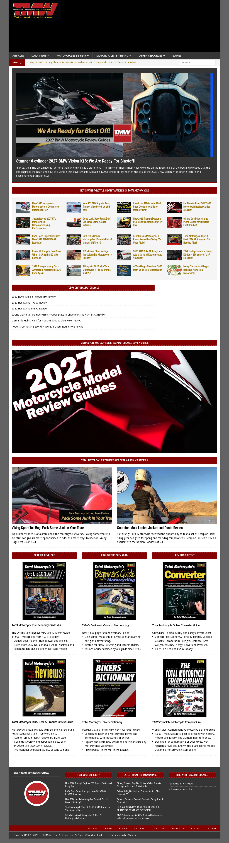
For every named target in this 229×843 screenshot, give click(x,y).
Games (176, 55)
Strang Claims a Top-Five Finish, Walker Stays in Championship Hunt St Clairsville (58, 314)
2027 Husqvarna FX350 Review (29, 308)
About (108, 828)
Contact (196, 828)
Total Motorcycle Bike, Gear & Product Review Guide (42, 722)
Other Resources (150, 55)
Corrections (158, 828)
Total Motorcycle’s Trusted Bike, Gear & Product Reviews (114, 460)
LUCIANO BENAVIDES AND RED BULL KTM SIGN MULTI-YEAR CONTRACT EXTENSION (138, 808)
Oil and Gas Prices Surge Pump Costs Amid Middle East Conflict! (196, 222)
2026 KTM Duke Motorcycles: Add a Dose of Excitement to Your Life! (147, 254)
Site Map (212, 828)
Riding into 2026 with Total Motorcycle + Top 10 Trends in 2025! (97, 269)
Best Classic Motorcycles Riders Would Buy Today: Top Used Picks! (147, 239)
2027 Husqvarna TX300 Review (29, 302)
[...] (47, 175)
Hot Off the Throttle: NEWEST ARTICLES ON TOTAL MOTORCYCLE (114, 190)
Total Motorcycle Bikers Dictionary (102, 722)
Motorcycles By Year (71, 55)
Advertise (93, 828)
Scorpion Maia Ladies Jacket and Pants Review (150, 528)
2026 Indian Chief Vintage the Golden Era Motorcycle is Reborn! (97, 254)
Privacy (123, 828)
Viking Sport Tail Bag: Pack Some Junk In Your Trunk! (48, 528)
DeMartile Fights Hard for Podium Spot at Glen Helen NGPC (46, 320)
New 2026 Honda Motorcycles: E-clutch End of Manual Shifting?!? (97, 239)
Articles (18, 55)
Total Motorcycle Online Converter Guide (176, 625)
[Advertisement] (141, 27)
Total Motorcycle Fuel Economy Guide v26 (36, 625)
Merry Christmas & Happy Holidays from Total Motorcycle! (196, 269)
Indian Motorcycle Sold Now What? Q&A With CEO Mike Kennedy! (46, 254)
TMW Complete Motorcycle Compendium (176, 722)
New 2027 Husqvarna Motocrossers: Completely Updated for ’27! (45, 206)
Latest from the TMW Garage (140, 775)
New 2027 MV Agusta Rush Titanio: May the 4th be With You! (96, 206)
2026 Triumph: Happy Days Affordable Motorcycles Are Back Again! (46, 269)
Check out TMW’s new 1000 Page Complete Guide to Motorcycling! (147, 206)
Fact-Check (178, 828)
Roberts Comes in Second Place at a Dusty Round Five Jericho (48, 326)
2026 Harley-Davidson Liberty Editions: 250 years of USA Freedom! (198, 254)
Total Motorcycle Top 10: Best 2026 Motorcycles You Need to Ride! (197, 239)
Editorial (139, 828)
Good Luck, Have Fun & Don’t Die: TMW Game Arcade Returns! (97, 222)
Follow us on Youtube (180, 789)
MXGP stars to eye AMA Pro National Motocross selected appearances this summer (139, 817)
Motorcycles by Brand (112, 55)
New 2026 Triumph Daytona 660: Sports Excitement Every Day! (147, 222)
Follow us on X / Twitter (181, 783)
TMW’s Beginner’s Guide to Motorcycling (105, 625)
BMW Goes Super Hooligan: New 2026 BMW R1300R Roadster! (46, 239)
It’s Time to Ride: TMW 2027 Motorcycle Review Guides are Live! (197, 206)
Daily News (38, 55)
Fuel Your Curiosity (88, 775)
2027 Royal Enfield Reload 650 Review (34, 296)
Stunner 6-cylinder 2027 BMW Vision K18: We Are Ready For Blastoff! (75, 161)
